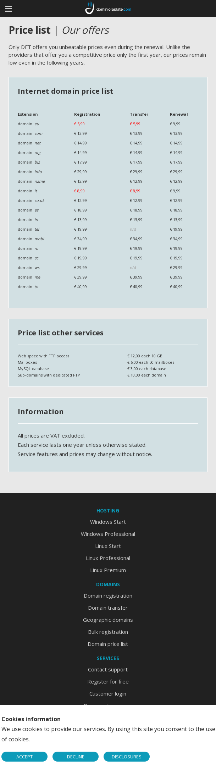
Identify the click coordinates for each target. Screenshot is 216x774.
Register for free (108, 681)
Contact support (108, 669)
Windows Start (108, 521)
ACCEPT (24, 756)
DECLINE (75, 756)
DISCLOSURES (127, 756)
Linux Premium (108, 569)
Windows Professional (108, 533)
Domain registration (108, 595)
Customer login (107, 693)
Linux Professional (108, 557)
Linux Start (108, 545)
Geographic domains (108, 619)
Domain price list (108, 643)
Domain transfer (108, 607)
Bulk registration (108, 631)
